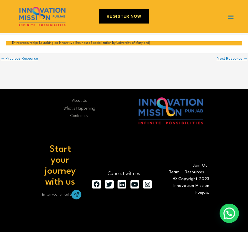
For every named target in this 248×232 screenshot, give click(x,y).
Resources (194, 172)
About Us (79, 101)
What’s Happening (79, 109)
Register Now (124, 16)
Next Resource (232, 59)
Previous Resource (19, 59)
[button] (229, 213)
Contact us (79, 116)
